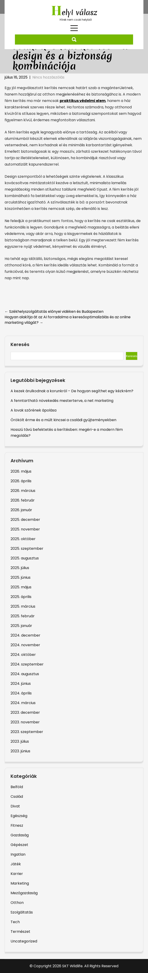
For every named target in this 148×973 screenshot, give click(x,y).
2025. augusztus (25, 558)
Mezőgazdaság (24, 893)
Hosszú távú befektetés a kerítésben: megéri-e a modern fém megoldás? (67, 432)
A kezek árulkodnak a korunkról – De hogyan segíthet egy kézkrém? (72, 391)
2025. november (25, 529)
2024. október (23, 654)
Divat (15, 806)
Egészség (19, 815)
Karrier (17, 873)
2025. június (21, 577)
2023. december (25, 712)
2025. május (21, 587)
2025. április (21, 596)
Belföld (17, 787)
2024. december (25, 635)
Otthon (17, 902)
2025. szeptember (27, 548)
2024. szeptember (27, 664)
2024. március (23, 702)
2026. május (21, 471)
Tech (15, 922)
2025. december (25, 519)
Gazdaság (20, 835)
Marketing (20, 883)
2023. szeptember (27, 731)
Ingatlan (18, 854)
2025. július (20, 567)
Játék (16, 864)
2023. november (25, 722)
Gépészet (19, 844)
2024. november (25, 645)
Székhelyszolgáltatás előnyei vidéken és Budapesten (54, 311)
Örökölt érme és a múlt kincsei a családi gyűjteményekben (63, 420)
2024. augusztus (25, 674)
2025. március (23, 606)
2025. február (23, 616)
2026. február (23, 500)
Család (17, 796)
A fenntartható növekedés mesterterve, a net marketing (62, 400)
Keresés (20, 345)
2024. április (21, 693)
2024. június (21, 683)
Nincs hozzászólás (48, 77)
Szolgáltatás (22, 912)
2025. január (21, 625)
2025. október (23, 538)
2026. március (23, 490)
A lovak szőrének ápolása (33, 410)
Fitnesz (17, 825)
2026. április (21, 481)
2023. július (20, 741)
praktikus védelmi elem (83, 100)
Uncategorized (24, 941)
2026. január (21, 510)
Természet (20, 931)
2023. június (20, 751)
